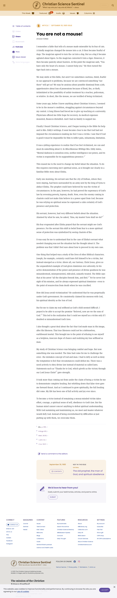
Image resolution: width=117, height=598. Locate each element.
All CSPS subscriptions (104, 534)
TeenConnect (41, 522)
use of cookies (23, 591)
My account (100, 519)
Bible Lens (40, 528)
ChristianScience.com (85, 540)
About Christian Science (85, 537)
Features (61, 516)
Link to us (9, 528)
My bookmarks (61, 519)
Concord (60, 531)
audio (45, 543)
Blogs (38, 531)
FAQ (7, 531)
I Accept (104, 590)
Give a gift (100, 528)
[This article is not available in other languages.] (21, 62)
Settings (101, 516)
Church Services (83, 534)
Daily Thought (61, 534)
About (80, 519)
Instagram (9, 540)
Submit (52, 493)
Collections (40, 534)
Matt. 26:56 (42, 432)
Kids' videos (40, 525)
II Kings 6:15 (42, 427)
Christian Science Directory (65, 525)
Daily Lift (80, 528)
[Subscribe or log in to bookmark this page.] (18, 41)
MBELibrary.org (82, 522)
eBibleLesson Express (63, 528)
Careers (8, 534)
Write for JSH (10, 525)
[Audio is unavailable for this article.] (17, 31)
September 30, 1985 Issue (61, 25)
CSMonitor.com (83, 525)
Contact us (13, 521)
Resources (83, 516)
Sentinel (25, 522)
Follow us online (64, 558)
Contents (56, 467)
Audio (38, 537)
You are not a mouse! (59, 34)
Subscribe (100, 522)
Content (40, 516)
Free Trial (99, 525)
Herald (25, 525)
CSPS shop (100, 531)
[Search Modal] (112, 5)
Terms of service (61, 563)
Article (45, 25)
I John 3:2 (41, 436)
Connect (10, 516)
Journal (25, 519)
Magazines (28, 516)
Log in (104, 5)
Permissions (83, 563)
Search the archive (63, 522)
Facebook (9, 537)
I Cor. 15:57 (42, 440)
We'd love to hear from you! (63, 484)
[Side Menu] (4, 5)
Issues (38, 519)
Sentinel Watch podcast (44, 540)
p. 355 (43, 423)
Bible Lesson (82, 531)
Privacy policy (72, 563)
